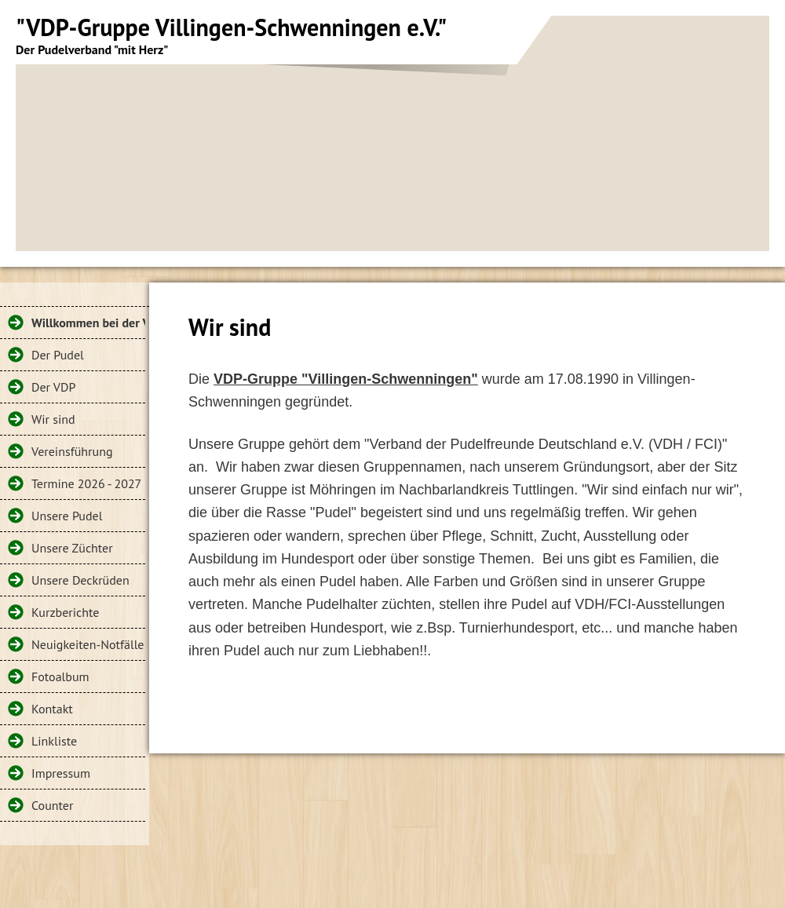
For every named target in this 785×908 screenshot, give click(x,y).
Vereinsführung (72, 451)
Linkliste (54, 741)
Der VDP (53, 387)
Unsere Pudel (66, 515)
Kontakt (52, 709)
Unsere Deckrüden (80, 580)
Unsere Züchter (72, 548)
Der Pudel (57, 355)
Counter (52, 805)
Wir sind (53, 419)
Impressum (60, 773)
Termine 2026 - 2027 (86, 483)
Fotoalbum (60, 676)
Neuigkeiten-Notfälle (87, 644)
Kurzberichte (65, 612)
